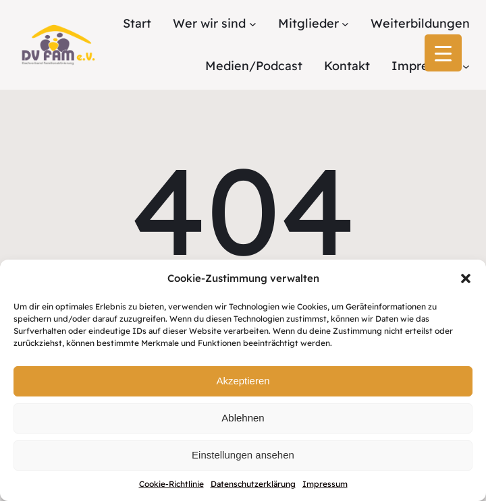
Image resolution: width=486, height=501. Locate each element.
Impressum (325, 484)
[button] (466, 278)
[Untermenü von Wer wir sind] (252, 24)
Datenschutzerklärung (253, 484)
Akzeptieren (242, 380)
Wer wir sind (209, 23)
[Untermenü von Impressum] (466, 65)
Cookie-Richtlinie (171, 484)
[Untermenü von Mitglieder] (345, 24)
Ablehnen (242, 417)
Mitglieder (308, 23)
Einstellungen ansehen (243, 455)
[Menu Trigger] (443, 52)
